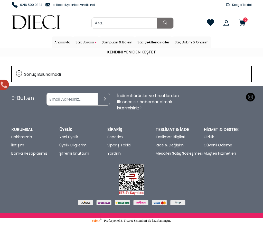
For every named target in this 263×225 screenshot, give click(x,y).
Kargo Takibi (239, 5)
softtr (97, 220)
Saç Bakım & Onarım (192, 42)
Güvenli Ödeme (218, 145)
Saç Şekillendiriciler (153, 42)
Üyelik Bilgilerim (73, 145)
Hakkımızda (21, 136)
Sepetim (115, 136)
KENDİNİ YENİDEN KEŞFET (131, 52)
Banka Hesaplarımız (29, 153)
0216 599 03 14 (31, 5)
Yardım (114, 153)
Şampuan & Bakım (117, 42)
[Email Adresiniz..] (72, 99)
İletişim (17, 145)
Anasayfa (62, 42)
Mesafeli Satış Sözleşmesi (179, 153)
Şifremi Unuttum (74, 153)
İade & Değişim (170, 145)
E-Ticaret (126, 220)
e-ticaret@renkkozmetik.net (74, 5)
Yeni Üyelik (68, 136)
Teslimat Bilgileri (170, 136)
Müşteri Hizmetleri (220, 153)
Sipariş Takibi (119, 145)
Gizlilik (209, 136)
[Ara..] (124, 23)
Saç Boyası (86, 42)
